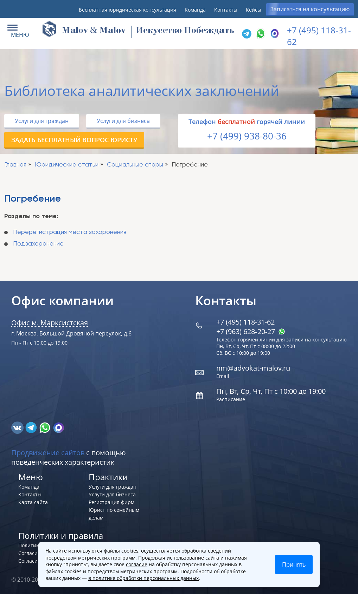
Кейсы (253, 9)
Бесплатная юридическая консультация (127, 9)
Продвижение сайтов (47, 452)
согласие (136, 564)
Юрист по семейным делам (114, 514)
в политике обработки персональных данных (143, 578)
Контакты (225, 9)
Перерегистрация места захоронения (69, 232)
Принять (294, 564)
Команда (195, 9)
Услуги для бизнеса (123, 121)
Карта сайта (33, 502)
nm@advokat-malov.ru (253, 368)
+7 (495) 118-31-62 (245, 322)
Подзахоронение (38, 244)
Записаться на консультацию (310, 9)
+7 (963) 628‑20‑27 (250, 331)
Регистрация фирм (111, 502)
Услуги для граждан (42, 121)
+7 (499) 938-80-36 (247, 136)
